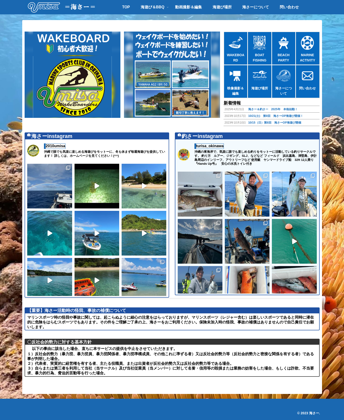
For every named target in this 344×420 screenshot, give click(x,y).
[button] (72, 75)
